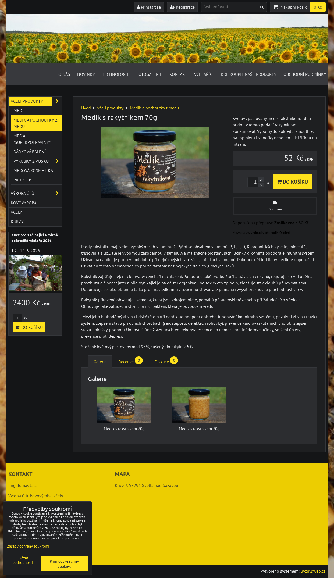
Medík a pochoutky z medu (35, 123)
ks (20, 318)
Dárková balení (29, 151)
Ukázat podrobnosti (22, 560)
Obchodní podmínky (304, 74)
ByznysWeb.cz (313, 571)
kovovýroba (24, 202)
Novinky (86, 74)
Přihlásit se (149, 7)
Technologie (115, 74)
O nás (64, 74)
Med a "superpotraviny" (32, 139)
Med (17, 110)
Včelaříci (204, 74)
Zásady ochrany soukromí (28, 546)
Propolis (23, 180)
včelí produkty (36, 101)
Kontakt (178, 74)
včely (16, 212)
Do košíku (292, 181)
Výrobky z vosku (37, 161)
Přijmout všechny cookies (64, 564)
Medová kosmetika (33, 170)
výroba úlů (36, 193)
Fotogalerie (149, 74)
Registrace (182, 7)
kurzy (17, 221)
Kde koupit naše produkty (248, 74)
